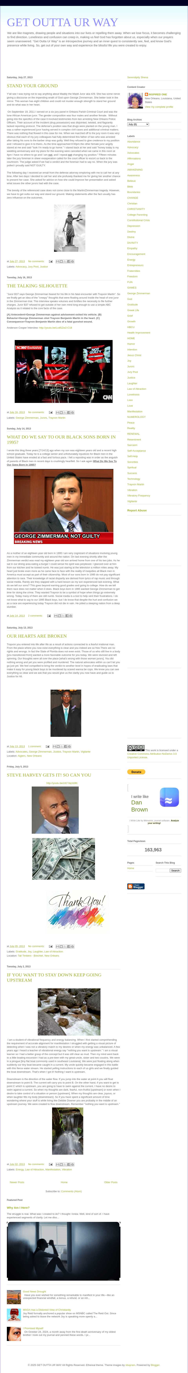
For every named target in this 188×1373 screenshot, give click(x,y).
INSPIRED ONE (158, 94)
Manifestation (52, 1169)
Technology (133, 478)
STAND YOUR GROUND (32, 85)
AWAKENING (135, 169)
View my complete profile (159, 106)
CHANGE (132, 197)
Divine (130, 237)
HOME (131, 338)
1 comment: (35, 746)
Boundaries (133, 192)
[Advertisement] (94, 61)
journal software (162, 820)
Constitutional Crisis (138, 220)
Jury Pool (33, 266)
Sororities (132, 461)
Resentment (134, 439)
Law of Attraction (53, 951)
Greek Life (133, 310)
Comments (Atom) (71, 1191)
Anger (130, 164)
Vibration (67, 1169)
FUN (130, 282)
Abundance (133, 141)
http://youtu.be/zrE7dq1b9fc (62, 783)
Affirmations (134, 158)
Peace (131, 422)
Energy (20, 1169)
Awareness (133, 175)
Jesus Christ (134, 355)
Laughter (38, 951)
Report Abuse (137, 510)
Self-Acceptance (136, 450)
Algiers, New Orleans (30, 755)
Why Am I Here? (18, 1207)
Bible (130, 186)
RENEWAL (133, 433)
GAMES (131, 287)
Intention (132, 349)
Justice (44, 266)
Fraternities (133, 270)
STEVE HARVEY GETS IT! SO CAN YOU (49, 774)
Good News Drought (34, 1291)
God (129, 299)
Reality (131, 428)
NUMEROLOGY (136, 416)
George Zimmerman (27, 417)
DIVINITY (132, 242)
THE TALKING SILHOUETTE (37, 285)
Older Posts (111, 1182)
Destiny (131, 231)
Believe (131, 180)
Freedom (132, 276)
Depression (133, 225)
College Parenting (137, 214)
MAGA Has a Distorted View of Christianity (47, 1309)
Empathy (132, 248)
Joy (29, 951)
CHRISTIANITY (136, 209)
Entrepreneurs (135, 265)
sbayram (130, 1365)
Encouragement (136, 254)
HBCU (131, 327)
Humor (131, 343)
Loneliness (133, 394)
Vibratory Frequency (138, 495)
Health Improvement (138, 332)
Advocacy (21, 266)
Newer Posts (17, 1182)
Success (132, 473)
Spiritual (131, 467)
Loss (130, 400)
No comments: (36, 261)
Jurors (43, 417)
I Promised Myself (33, 1328)
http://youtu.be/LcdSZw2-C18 (55, 327)
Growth (131, 321)
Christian (132, 203)
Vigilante (85, 751)
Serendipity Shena (137, 77)
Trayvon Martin (56, 417)
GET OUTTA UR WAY (62, 22)
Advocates (22, 751)
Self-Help (132, 456)
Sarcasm (132, 445)
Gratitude (21, 951)
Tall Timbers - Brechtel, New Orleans (38, 955)
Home (64, 1182)
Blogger (155, 1365)
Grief (130, 315)
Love (130, 405)
